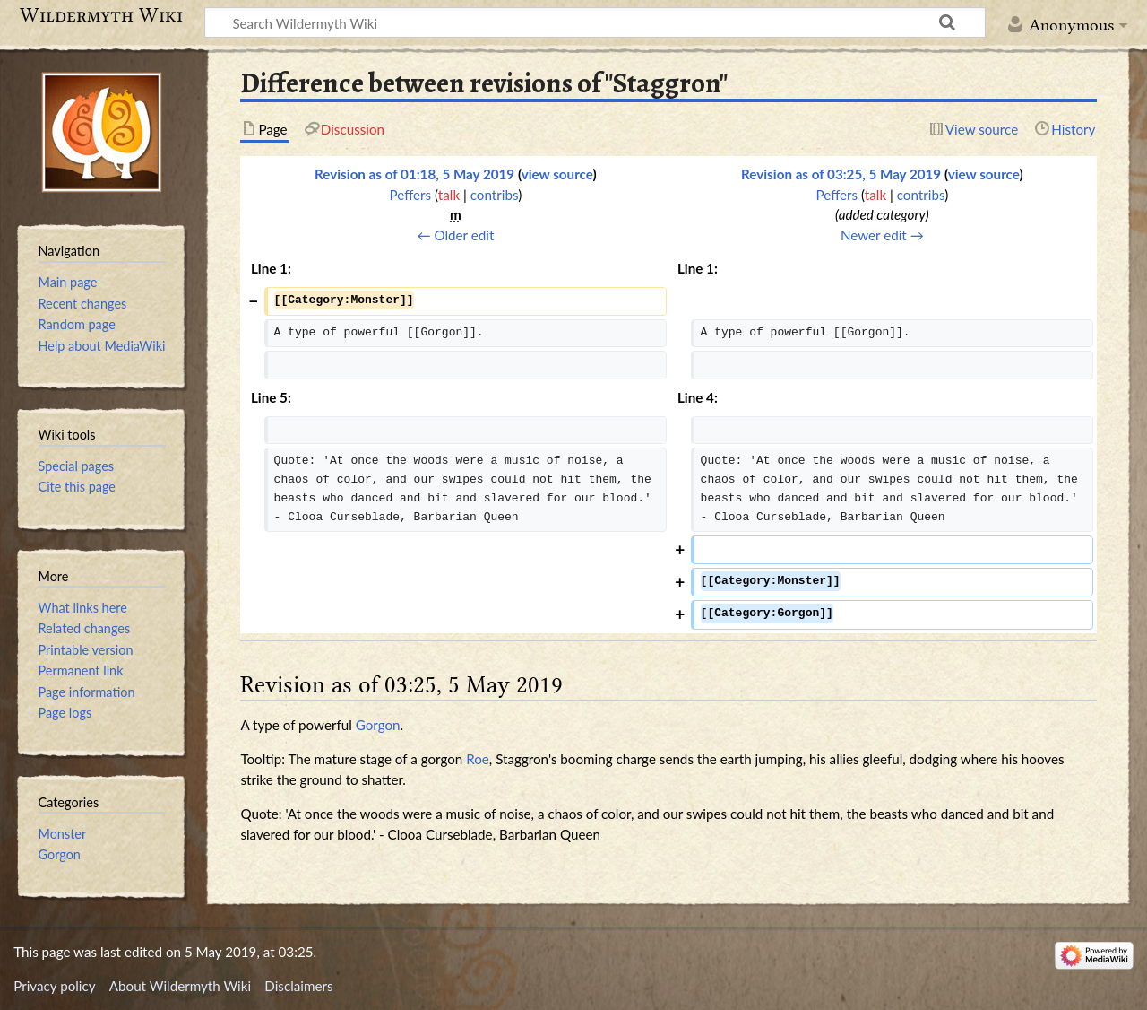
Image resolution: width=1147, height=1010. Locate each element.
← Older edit (455, 235)
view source (557, 174)
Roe (477, 759)
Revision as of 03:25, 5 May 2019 (841, 174)
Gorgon (378, 725)
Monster (63, 833)
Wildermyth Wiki (101, 15)
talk (449, 195)
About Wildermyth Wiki (180, 986)
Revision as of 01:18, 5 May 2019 (414, 174)
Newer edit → (882, 235)
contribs (494, 195)
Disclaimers (298, 986)
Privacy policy (54, 986)
